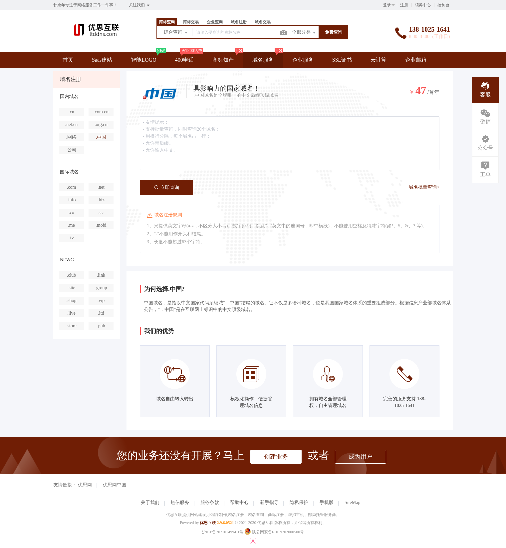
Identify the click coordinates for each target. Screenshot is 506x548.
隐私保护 (299, 502)
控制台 (443, 5)
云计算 (378, 60)
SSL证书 (342, 60)
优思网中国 (114, 484)
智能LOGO (143, 60)
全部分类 (304, 33)
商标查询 (167, 22)
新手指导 (269, 502)
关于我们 (150, 502)
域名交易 (263, 22)
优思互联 (208, 522)
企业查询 (215, 22)
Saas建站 (102, 60)
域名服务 (263, 60)
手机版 (327, 502)
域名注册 (239, 22)
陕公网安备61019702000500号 (274, 532)
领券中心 (423, 5)
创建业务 (276, 456)
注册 (404, 5)
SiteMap (352, 502)
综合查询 (176, 33)
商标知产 (223, 60)
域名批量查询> (424, 187)
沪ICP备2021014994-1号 (223, 532)
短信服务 (179, 502)
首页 (68, 60)
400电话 (184, 60)
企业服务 (303, 60)
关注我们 (139, 5)
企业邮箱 (415, 60)
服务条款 (209, 502)
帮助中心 (239, 502)
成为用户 (361, 456)
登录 (387, 5)
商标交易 (191, 22)
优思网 (85, 484)
